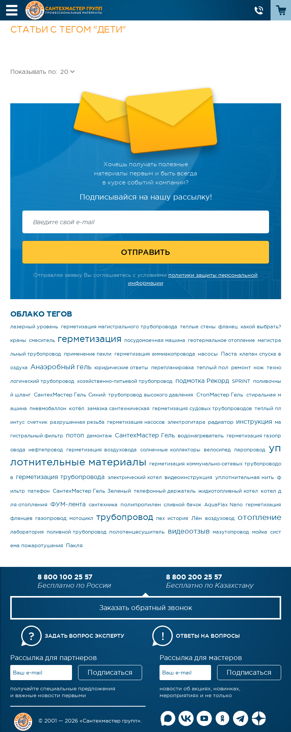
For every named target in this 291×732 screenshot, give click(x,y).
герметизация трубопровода (60, 476)
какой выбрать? (261, 326)
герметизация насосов (136, 422)
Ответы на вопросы (208, 636)
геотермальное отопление (221, 340)
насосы (208, 354)
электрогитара (186, 422)
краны (18, 340)
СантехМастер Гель (145, 435)
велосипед (217, 450)
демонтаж (99, 436)
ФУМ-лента (68, 504)
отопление (259, 517)
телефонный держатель (165, 491)
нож (258, 367)
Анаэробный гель (61, 367)
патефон (39, 491)
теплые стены (198, 326)
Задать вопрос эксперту (84, 636)
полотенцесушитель (137, 532)
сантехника (103, 504)
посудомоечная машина (154, 340)
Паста (229, 354)
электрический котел (135, 477)
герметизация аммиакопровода (154, 354)
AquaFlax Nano (223, 504)
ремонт (241, 367)
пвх (160, 518)
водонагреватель (201, 435)
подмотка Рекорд (202, 380)
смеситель (42, 340)
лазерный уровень (34, 326)
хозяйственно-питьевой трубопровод (124, 381)
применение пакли (88, 354)
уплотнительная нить (244, 477)
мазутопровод (231, 532)
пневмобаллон (48, 408)
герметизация (90, 339)
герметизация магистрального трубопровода (119, 326)
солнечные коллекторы (170, 450)
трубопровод (124, 517)
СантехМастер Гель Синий (70, 395)
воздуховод (220, 518)
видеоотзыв (189, 531)
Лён (196, 518)
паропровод (249, 450)
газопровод (50, 518)
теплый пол (212, 367)
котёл (76, 408)
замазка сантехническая (118, 408)
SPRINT (241, 381)
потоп (75, 435)
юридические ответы (121, 367)
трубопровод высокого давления (150, 395)
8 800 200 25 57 (194, 577)
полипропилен (140, 504)
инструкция (254, 421)
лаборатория (27, 532)
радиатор (220, 422)
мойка (259, 532)
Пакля (74, 545)
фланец (228, 326)
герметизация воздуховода (101, 450)
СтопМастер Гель (220, 395)
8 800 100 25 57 (65, 577)
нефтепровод (45, 450)
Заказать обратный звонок (145, 608)
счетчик (37, 422)
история (177, 518)
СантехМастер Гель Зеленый (92, 491)
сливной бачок (182, 504)
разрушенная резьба (77, 422)
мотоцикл (81, 518)
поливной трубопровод (76, 532)
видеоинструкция (188, 477)
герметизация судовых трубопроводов (202, 408)
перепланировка (172, 367)
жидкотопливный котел (228, 491)
